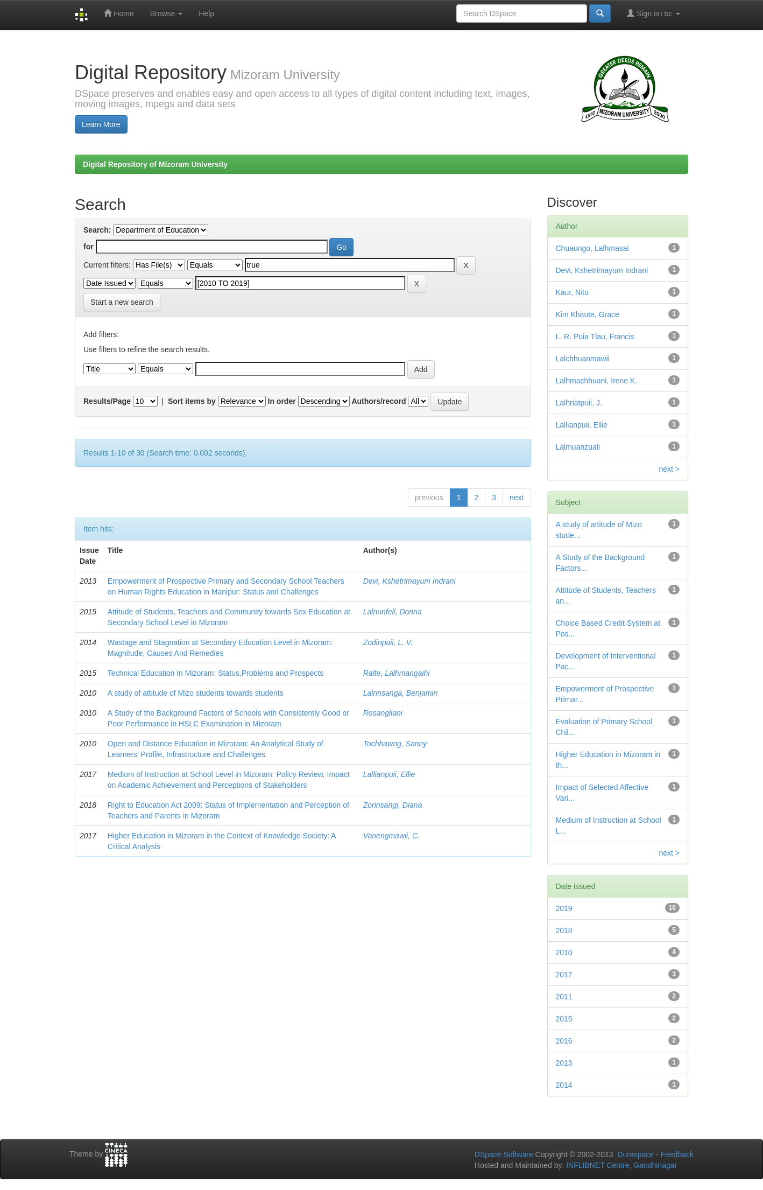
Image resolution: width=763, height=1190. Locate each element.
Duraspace (635, 1154)
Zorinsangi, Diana (392, 805)
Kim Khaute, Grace (587, 314)
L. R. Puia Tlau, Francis (595, 336)
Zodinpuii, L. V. (388, 642)
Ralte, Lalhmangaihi (396, 673)
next (517, 497)
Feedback (677, 1154)
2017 (564, 974)
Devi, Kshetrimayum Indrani (409, 581)
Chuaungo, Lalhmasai (592, 248)
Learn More (101, 124)
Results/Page (107, 401)
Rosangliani (382, 713)
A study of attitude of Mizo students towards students (196, 693)
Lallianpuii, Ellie (389, 774)
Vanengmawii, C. (391, 835)
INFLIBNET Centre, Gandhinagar (620, 1165)
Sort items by (192, 401)
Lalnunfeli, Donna (392, 611)
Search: (97, 230)
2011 (564, 996)
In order (282, 401)
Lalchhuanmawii (583, 358)
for (88, 246)
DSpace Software (504, 1154)
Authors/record (378, 401)
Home (118, 13)
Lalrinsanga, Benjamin (400, 693)
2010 (564, 952)
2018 (564, 930)
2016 (564, 1041)
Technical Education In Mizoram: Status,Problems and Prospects (216, 673)
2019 (564, 908)
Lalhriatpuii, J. (579, 402)
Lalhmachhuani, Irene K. (597, 380)
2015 (564, 1018)
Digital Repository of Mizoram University (155, 164)
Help (206, 13)
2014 (564, 1085)
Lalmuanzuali (578, 447)
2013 (564, 1063)
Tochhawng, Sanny (395, 743)
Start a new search (121, 302)
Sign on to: (653, 13)
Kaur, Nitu (572, 292)
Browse (166, 13)
